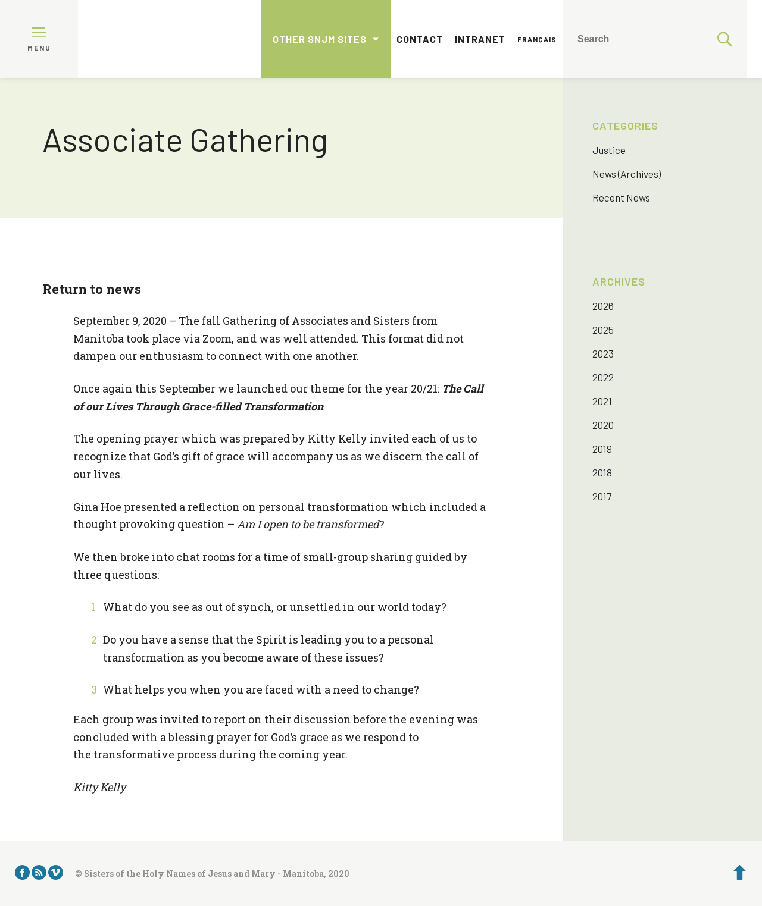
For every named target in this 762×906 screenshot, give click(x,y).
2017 (601, 496)
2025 (603, 330)
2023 (603, 353)
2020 (603, 425)
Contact (419, 39)
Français (537, 39)
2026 (603, 306)
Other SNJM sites (320, 39)
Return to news (91, 288)
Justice (609, 150)
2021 (602, 401)
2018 (602, 472)
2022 (603, 377)
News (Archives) (626, 174)
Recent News (621, 197)
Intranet (480, 39)
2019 (602, 448)
